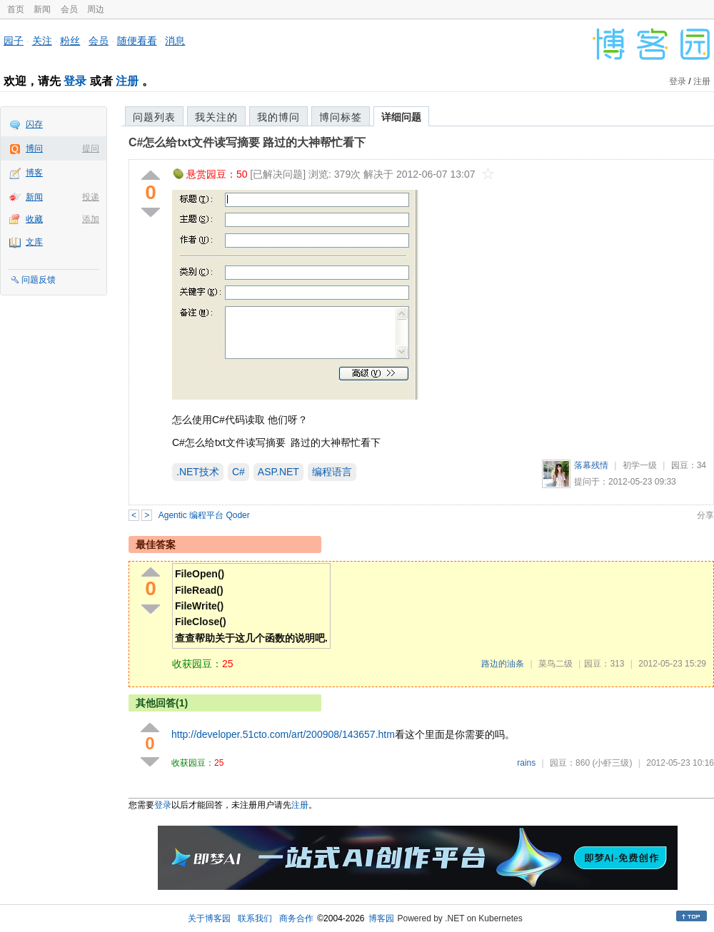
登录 (75, 81)
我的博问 (278, 117)
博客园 (381, 918)
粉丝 (70, 40)
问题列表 (154, 117)
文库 (34, 242)
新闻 (42, 9)
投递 (90, 197)
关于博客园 (209, 918)
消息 (175, 40)
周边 (95, 9)
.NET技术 (197, 471)
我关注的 (216, 117)
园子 (14, 40)
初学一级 (640, 465)
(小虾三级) (612, 763)
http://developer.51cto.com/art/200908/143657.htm (283, 734)
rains (526, 763)
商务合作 (296, 918)
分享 (705, 515)
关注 (42, 40)
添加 (90, 219)
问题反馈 (38, 280)
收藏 (34, 219)
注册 (127, 81)
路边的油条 (502, 664)
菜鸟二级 (555, 664)
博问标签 (340, 117)
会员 (69, 9)
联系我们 (255, 918)
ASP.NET (278, 471)
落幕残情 (591, 465)
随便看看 (137, 40)
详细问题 (401, 117)
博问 (34, 148)
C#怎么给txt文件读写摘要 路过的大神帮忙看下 (247, 142)
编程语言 (332, 471)
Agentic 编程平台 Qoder (204, 515)
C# (238, 471)
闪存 (34, 124)
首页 (15, 9)
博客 (34, 173)
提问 (90, 148)
